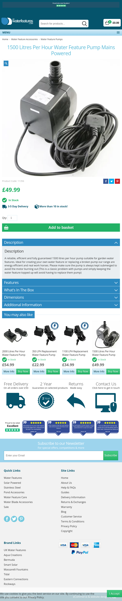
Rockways (9, 584)
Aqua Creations (13, 555)
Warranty (66, 507)
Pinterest (21, 519)
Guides (65, 492)
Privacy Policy (69, 526)
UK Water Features (15, 550)
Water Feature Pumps (52, 39)
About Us (66, 483)
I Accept (114, 593)
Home (5, 39)
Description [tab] (61, 242)
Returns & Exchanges (73, 502)
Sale (6, 507)
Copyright (66, 531)
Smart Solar (11, 564)
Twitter (14, 519)
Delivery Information (73, 497)
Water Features (13, 478)
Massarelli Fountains (16, 569)
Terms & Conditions (72, 521)
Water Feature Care (15, 497)
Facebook (7, 519)
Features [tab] (61, 282)
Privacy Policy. (36, 597)
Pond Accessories (14, 492)
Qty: (4, 218)
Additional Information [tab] (61, 304)
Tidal (7, 574)
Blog (63, 511)
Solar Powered (12, 483)
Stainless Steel (12, 487)
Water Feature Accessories (24, 39)
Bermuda (9, 560)
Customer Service (71, 516)
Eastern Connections (16, 579)
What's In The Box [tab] (61, 289)
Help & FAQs (68, 487)
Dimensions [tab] (61, 297)
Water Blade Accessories (18, 502)
